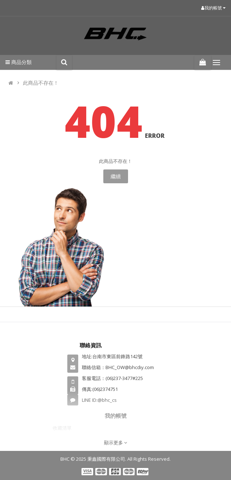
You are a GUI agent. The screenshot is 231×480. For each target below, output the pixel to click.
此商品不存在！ (41, 82)
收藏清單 (62, 428)
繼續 (116, 176)
